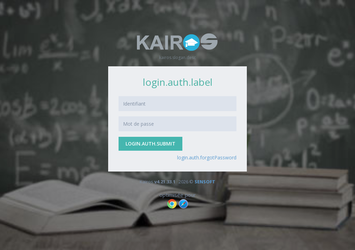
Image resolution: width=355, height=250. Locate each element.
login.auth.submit (150, 143)
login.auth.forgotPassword (206, 157)
